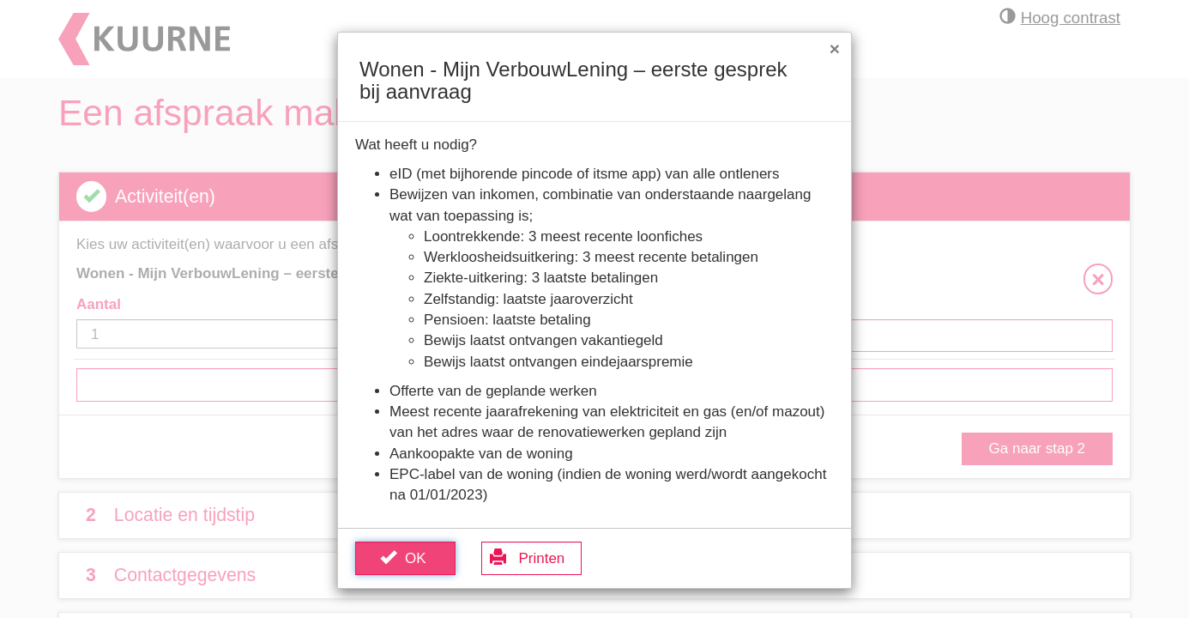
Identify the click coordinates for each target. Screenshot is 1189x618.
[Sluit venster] (835, 48)
